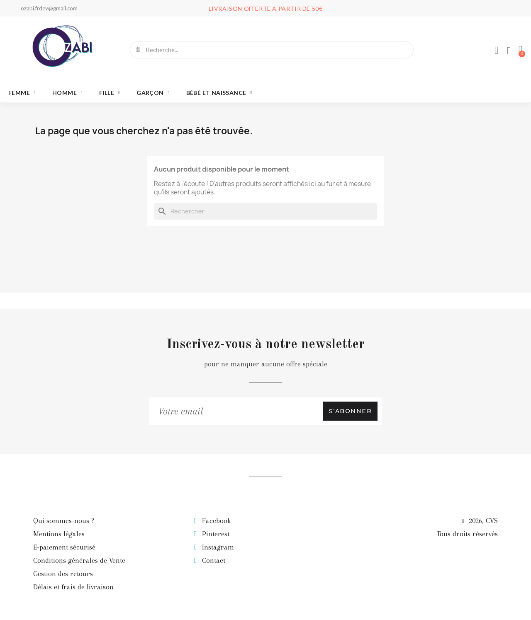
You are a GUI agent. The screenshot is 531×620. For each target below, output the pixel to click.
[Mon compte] (496, 50)
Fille (109, 93)
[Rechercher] (265, 211)
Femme (22, 93)
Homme (67, 93)
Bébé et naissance (219, 93)
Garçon (152, 93)
